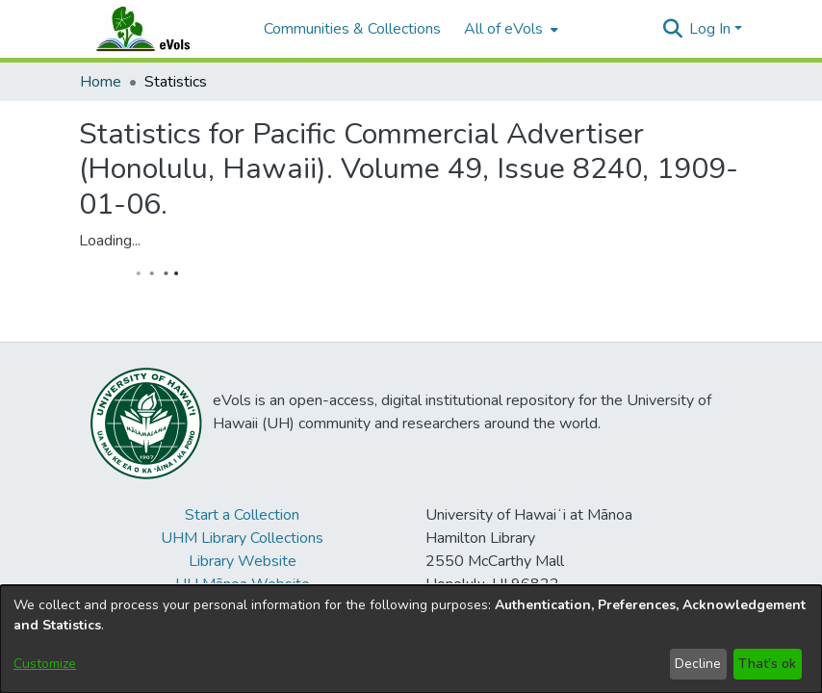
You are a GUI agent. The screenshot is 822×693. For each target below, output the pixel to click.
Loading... (110, 240)
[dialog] (411, 639)
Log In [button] (711, 28)
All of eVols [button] (503, 28)
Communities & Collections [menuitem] (352, 28)
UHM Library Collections (242, 538)
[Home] (161, 29)
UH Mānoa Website (242, 584)
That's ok (767, 663)
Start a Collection (242, 515)
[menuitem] (509, 29)
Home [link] (100, 81)
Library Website (242, 561)
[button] (672, 28)
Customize (44, 663)
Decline (698, 663)
